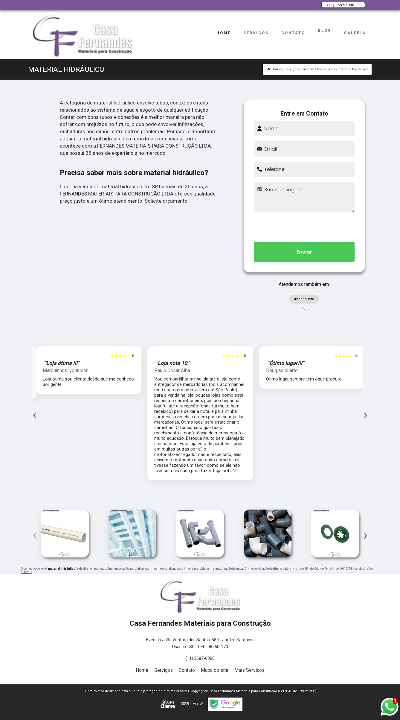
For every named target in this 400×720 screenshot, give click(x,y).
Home (223, 33)
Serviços (256, 33)
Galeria (355, 33)
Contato (293, 33)
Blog (325, 30)
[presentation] (304, 226)
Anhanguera (304, 299)
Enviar (304, 251)
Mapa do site (214, 670)
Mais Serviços (249, 670)
